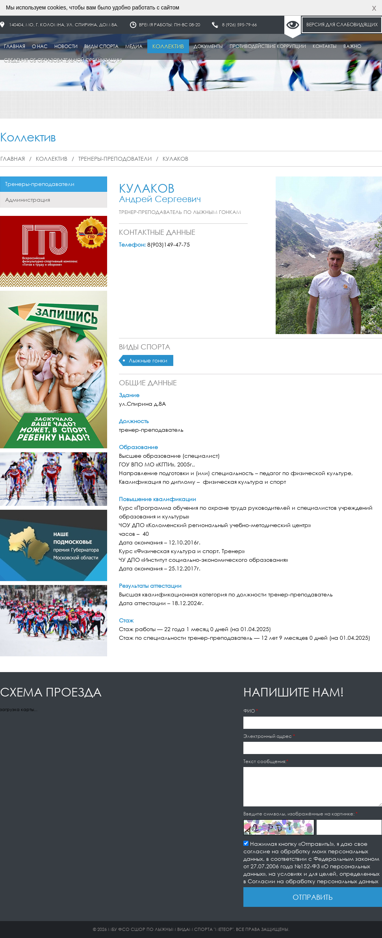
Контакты (325, 46)
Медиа (134, 46)
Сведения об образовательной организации (63, 60)
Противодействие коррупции (268, 46)
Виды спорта (101, 46)
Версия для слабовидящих (342, 24)
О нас (40, 46)
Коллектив (168, 46)
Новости (66, 46)
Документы (208, 46)
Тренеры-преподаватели (39, 184)
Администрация (27, 199)
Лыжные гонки (148, 360)
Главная (14, 46)
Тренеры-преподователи (115, 158)
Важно (352, 46)
